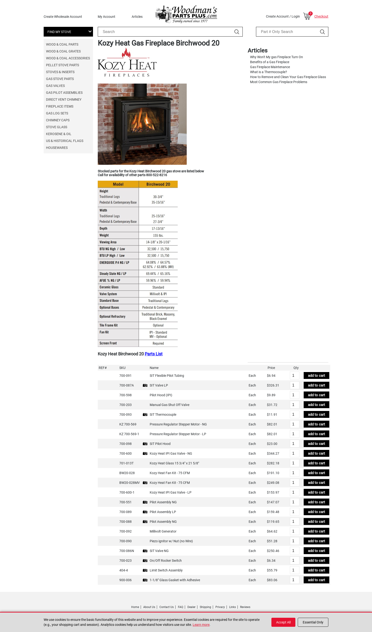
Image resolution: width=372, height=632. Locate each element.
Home (135, 607)
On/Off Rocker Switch (166, 560)
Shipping (205, 607)
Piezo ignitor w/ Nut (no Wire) (171, 541)
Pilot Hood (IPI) (161, 395)
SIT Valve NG (159, 551)
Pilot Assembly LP (163, 512)
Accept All (283, 622)
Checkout (321, 16)
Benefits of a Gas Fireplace (269, 62)
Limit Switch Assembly (166, 570)
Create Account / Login (283, 16)
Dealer (191, 607)
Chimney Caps (58, 120)
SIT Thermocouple (163, 414)
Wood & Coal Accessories (68, 58)
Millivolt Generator (163, 531)
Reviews (245, 607)
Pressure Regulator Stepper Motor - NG (178, 424)
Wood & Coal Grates (63, 51)
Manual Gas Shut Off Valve (169, 405)
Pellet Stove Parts (62, 65)
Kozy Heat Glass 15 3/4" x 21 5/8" (174, 463)
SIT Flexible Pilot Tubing (167, 375)
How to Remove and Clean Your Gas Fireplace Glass (288, 77)
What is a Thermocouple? (268, 72)
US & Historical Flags (64, 141)
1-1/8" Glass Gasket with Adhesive (175, 580)
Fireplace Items (59, 106)
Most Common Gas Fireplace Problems (278, 82)
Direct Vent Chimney (63, 99)
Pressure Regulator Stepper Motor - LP (178, 434)
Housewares (57, 148)
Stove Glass (56, 127)
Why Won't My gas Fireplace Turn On (276, 57)
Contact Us (166, 607)
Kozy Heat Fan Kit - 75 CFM (170, 473)
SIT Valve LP (159, 385)
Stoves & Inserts (60, 72)
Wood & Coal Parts (62, 44)
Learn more (201, 625)
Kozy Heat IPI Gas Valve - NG (171, 453)
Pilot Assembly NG (163, 502)
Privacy (220, 607)
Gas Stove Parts (60, 79)
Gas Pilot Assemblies (64, 92)
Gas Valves (55, 86)
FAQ (180, 607)
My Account (106, 17)
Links (232, 607)
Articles (137, 17)
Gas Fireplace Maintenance (270, 67)
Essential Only (313, 622)
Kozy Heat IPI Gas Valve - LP (170, 492)
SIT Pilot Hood (160, 444)
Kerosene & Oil (58, 134)
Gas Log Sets (57, 113)
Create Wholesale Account (63, 17)
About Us (149, 607)
